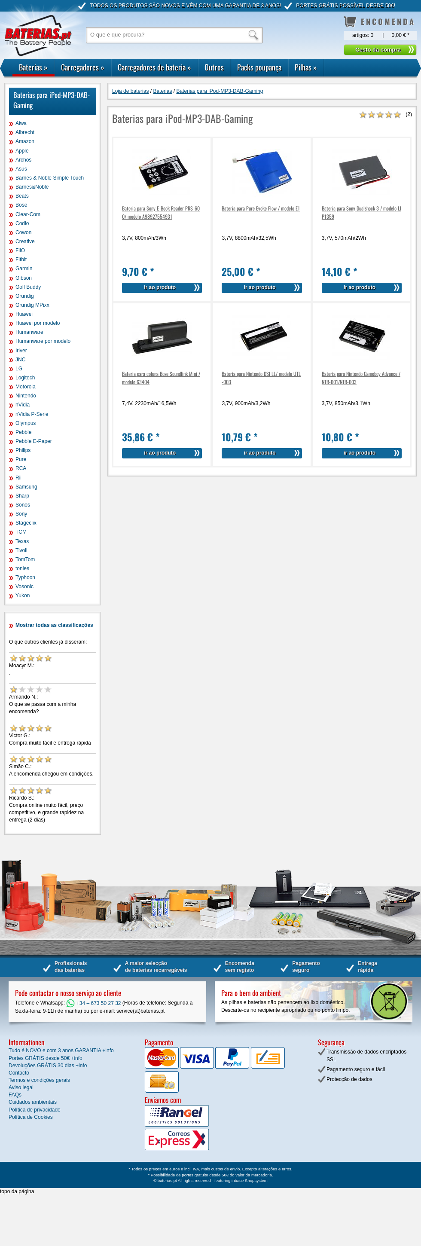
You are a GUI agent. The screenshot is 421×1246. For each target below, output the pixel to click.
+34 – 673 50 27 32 (93, 1003)
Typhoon (25, 577)
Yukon (22, 595)
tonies (22, 568)
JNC (20, 360)
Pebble (23, 432)
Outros (214, 67)
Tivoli (21, 550)
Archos (23, 160)
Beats (22, 196)
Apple (22, 151)
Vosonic (24, 586)
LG (18, 369)
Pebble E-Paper (33, 441)
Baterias (33, 67)
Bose (21, 205)
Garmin (23, 269)
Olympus (25, 423)
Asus (21, 169)
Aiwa (21, 123)
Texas (22, 541)
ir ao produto (160, 287)
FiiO (20, 250)
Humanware (29, 332)
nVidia (22, 405)
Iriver (21, 351)
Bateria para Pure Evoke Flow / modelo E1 (261, 208)
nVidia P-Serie (32, 414)
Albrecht (24, 132)
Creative (25, 241)
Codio (22, 223)
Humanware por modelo (42, 341)
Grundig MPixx (32, 305)
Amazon (24, 141)
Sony (21, 514)
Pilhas (306, 67)
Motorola (25, 387)
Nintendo (25, 396)
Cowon (23, 232)
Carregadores (82, 67)
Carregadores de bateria (154, 67)
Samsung (26, 487)
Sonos (22, 505)
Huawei (24, 314)
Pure (20, 459)
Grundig (24, 296)
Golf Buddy (28, 287)
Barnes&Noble (32, 187)
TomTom (25, 559)
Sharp (22, 496)
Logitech (25, 378)
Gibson (23, 278)
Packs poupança (259, 67)
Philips (23, 450)
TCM (21, 532)
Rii (18, 478)
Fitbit (21, 260)
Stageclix (26, 523)
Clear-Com (27, 214)
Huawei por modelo (37, 323)
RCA (20, 468)
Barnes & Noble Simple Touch (49, 178)
